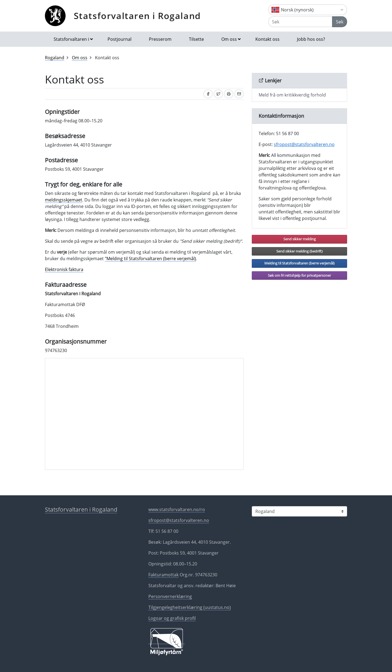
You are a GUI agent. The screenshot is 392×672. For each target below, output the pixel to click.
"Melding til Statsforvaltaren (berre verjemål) (150, 259)
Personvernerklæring (170, 596)
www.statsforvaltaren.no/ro (176, 509)
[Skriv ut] (228, 93)
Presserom (160, 39)
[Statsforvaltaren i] (299, 511)
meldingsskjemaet (63, 200)
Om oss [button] (229, 39)
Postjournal (119, 39)
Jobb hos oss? (311, 39)
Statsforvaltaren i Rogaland (137, 15)
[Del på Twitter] (218, 93)
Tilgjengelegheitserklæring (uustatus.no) (189, 607)
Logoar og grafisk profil (172, 618)
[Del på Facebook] (208, 93)
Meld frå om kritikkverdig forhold (292, 95)
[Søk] (300, 21)
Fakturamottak (163, 575)
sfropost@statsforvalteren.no (304, 144)
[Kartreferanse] (144, 414)
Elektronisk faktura (64, 269)
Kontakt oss (267, 39)
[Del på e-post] (239, 93)
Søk (339, 22)
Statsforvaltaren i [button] (71, 39)
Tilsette (196, 39)
